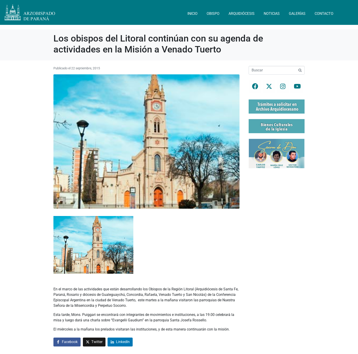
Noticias (272, 13)
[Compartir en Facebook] (67, 342)
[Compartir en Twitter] (94, 342)
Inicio (192, 13)
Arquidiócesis (242, 13)
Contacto (324, 13)
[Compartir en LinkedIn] (120, 342)
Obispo (213, 13)
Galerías (297, 13)
